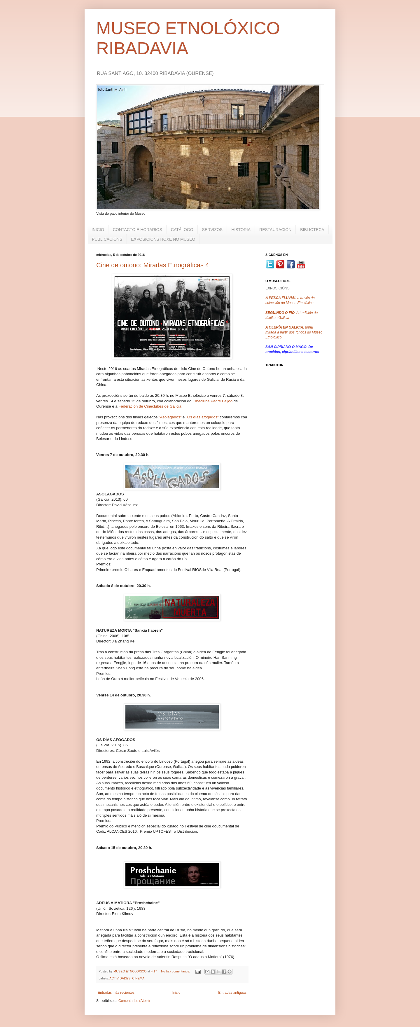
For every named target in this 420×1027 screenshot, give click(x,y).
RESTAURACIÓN (275, 229)
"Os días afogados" (202, 417)
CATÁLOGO (182, 229)
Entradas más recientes (116, 993)
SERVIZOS (212, 229)
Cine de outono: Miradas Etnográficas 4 (152, 265)
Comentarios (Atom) (134, 1001)
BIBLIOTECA (312, 229)
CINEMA (138, 978)
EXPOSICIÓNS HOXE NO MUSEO (163, 239)
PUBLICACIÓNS (107, 239)
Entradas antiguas (232, 993)
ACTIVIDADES (119, 978)
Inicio (176, 993)
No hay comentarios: (176, 971)
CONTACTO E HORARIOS (137, 229)
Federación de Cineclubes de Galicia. (150, 406)
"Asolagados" (170, 417)
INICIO (98, 229)
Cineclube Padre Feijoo (212, 401)
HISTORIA (241, 229)
